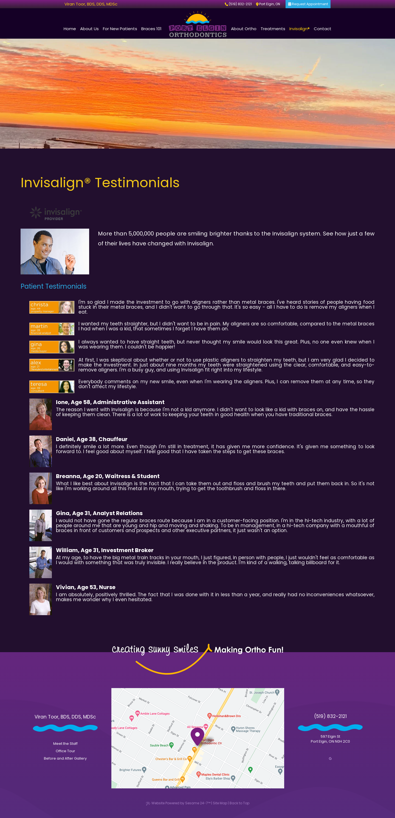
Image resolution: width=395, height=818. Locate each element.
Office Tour (65, 751)
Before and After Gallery (65, 758)
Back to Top (239, 803)
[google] (330, 758)
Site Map (220, 803)
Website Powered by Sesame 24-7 (178, 803)
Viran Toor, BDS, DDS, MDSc (90, 4)
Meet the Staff (65, 743)
